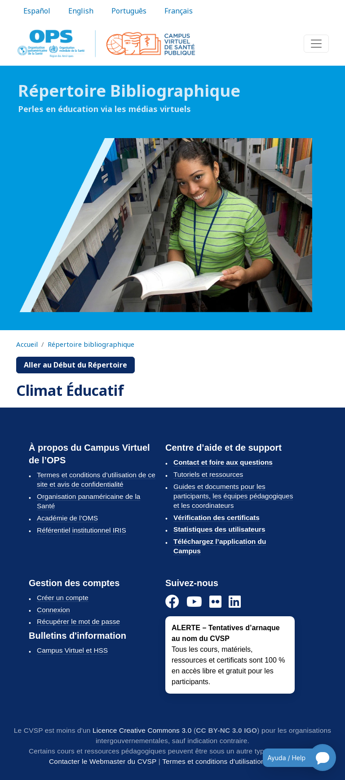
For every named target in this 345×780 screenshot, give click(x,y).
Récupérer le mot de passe (78, 621)
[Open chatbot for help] (292, 757)
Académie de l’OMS (67, 518)
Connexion (53, 610)
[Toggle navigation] (316, 44)
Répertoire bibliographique (91, 344)
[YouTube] (194, 602)
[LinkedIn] (235, 602)
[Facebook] (172, 602)
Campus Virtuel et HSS (72, 650)
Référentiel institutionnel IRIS (81, 530)
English (80, 11)
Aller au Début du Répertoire (75, 365)
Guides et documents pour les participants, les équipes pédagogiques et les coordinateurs (233, 496)
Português (128, 11)
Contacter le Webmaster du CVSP (102, 761)
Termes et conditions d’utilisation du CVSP (229, 761)
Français (178, 11)
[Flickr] (215, 602)
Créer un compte (62, 597)
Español (36, 11)
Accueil (27, 344)
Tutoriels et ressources (208, 474)
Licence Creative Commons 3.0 (142, 730)
